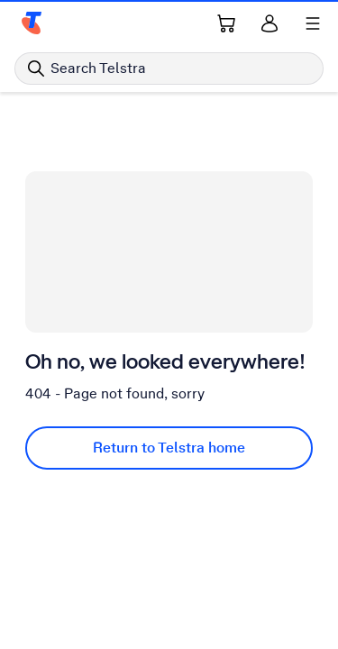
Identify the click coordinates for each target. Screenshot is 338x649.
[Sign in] (269, 23)
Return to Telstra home (169, 447)
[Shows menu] (312, 23)
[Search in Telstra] (169, 68)
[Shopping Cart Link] (226, 23)
